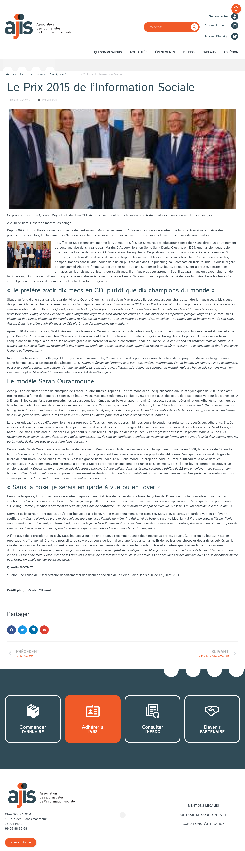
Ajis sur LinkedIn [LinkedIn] (216, 25)
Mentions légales (203, 805)
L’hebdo (188, 52)
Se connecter (218, 16)
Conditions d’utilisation (204, 824)
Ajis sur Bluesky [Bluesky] (216, 36)
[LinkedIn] (234, 25)
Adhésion (230, 53)
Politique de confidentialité (203, 815)
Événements (165, 52)
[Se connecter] (234, 16)
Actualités (138, 52)
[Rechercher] (194, 27)
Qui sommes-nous (108, 53)
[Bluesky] (234, 36)
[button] (11, 629)
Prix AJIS (208, 53)
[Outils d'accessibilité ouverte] (236, 9)
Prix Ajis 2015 (49, 100)
